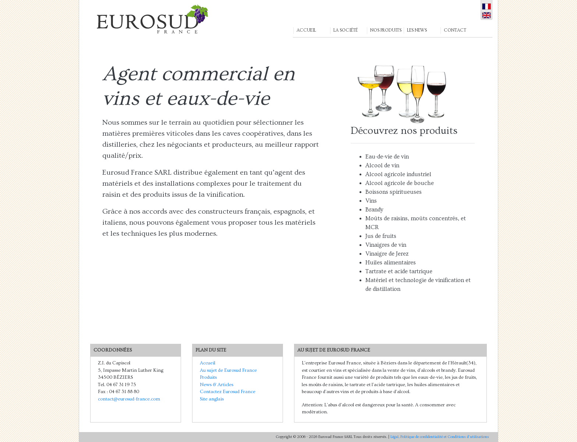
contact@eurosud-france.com (129, 399)
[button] (311, 18)
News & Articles (216, 384)
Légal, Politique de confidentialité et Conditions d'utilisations (439, 437)
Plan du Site (210, 350)
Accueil (207, 363)
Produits (208, 377)
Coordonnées (112, 350)
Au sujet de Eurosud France (228, 370)
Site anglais (212, 399)
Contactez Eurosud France (227, 391)
